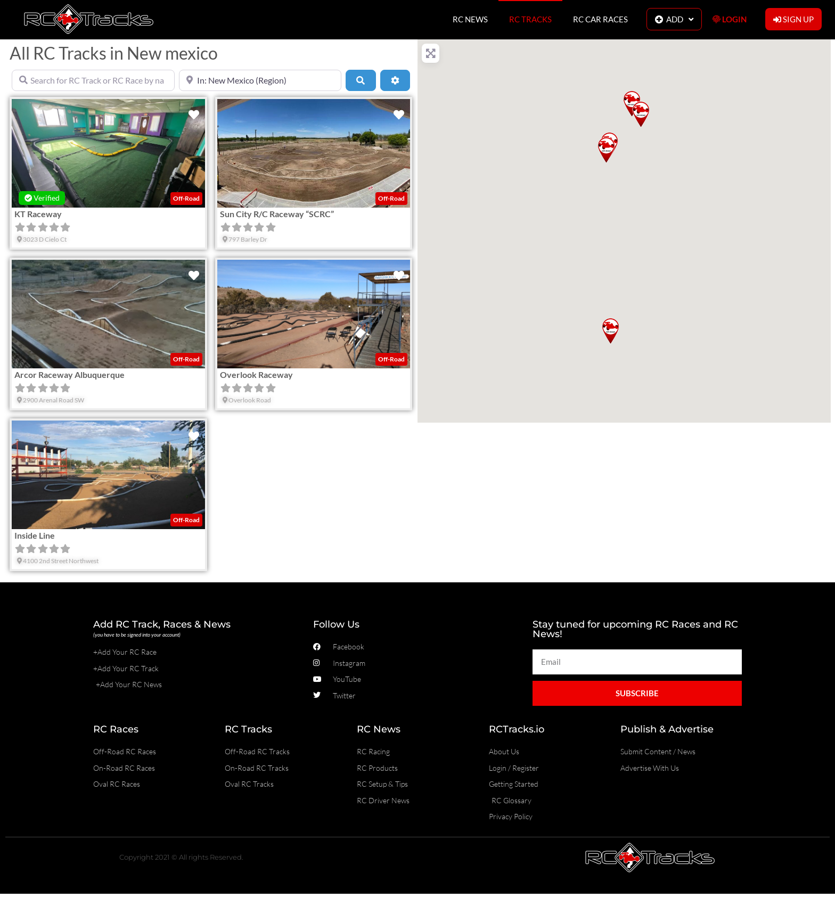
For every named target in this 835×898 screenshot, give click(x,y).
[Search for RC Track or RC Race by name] (93, 80)
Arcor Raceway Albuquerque (69, 374)
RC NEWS (470, 19)
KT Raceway (38, 214)
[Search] (360, 80)
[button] (610, 331)
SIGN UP (793, 19)
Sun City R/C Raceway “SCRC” (277, 214)
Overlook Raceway (256, 374)
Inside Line (34, 535)
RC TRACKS (530, 19)
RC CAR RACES (600, 19)
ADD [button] (674, 19)
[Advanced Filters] (395, 80)
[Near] (260, 80)
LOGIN (730, 19)
